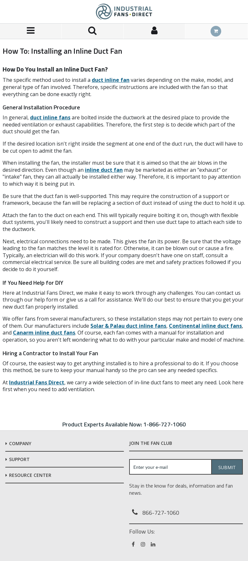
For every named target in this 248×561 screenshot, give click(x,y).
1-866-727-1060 (164, 424)
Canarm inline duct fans (44, 332)
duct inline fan (110, 79)
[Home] (124, 11)
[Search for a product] (92, 31)
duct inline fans (50, 117)
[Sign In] (154, 31)
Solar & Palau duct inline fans (128, 325)
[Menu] (31, 31)
